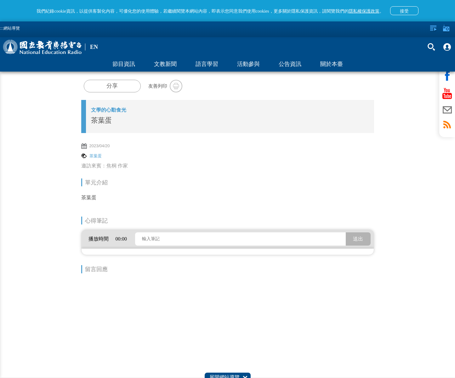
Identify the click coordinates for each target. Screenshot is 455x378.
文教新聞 (165, 64)
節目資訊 (123, 64)
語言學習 (207, 64)
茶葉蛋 (95, 156)
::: (1, 28)
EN (94, 47)
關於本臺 (331, 64)
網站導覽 (11, 28)
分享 (112, 86)
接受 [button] (404, 11)
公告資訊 (290, 64)
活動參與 (248, 64)
